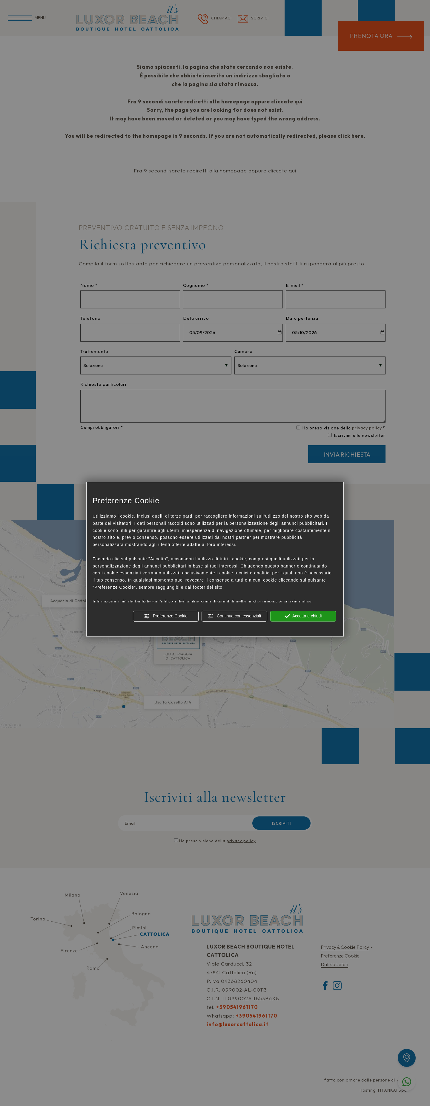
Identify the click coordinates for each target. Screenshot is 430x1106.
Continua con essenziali (234, 616)
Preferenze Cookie (166, 616)
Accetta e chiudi (303, 616)
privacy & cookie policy (287, 601)
